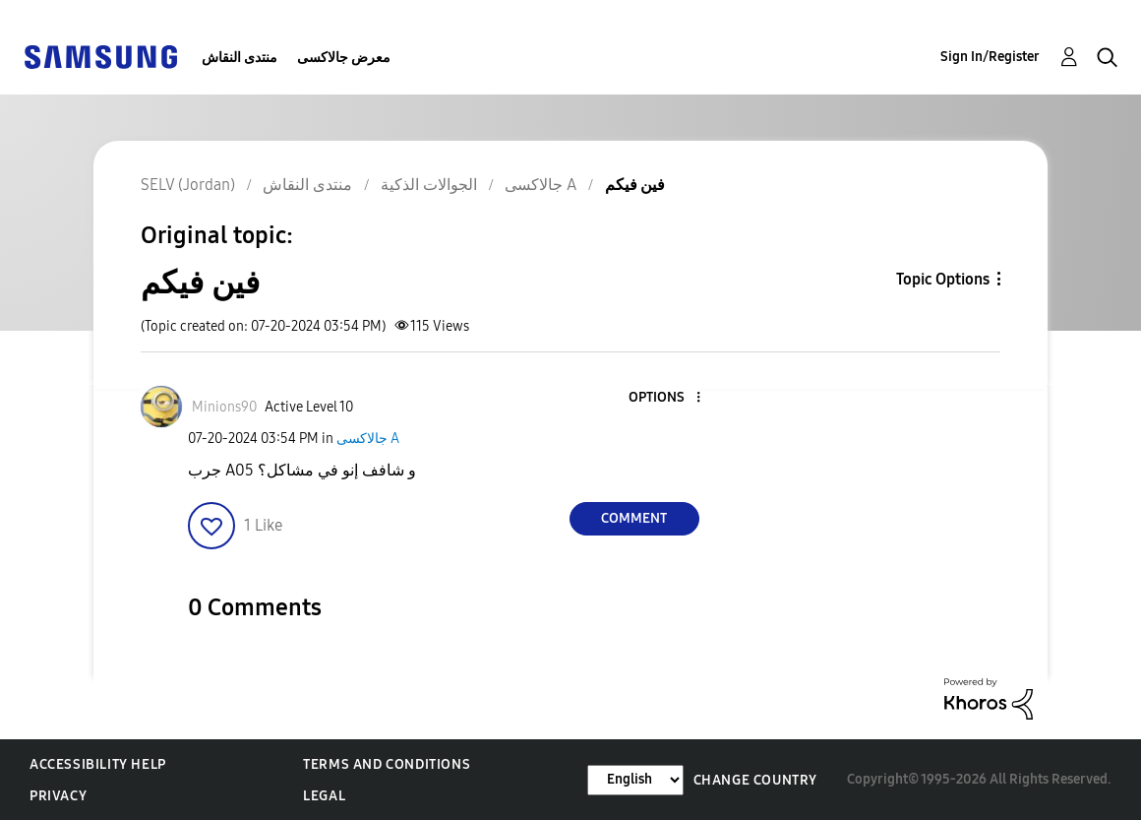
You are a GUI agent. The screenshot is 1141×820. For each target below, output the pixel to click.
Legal (324, 796)
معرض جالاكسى (343, 57)
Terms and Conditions (386, 764)
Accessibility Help (98, 764)
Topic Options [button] (943, 279)
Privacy (58, 796)
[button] (665, 398)
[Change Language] (635, 780)
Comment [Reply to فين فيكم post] (634, 518)
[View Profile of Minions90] (224, 407)
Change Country (755, 780)
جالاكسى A (367, 438)
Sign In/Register (990, 56)
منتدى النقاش (239, 57)
